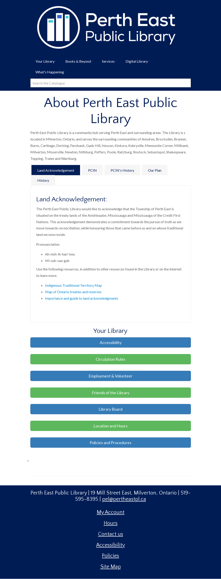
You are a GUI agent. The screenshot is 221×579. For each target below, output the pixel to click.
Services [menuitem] (107, 63)
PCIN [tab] (92, 170)
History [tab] (43, 180)
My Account (110, 512)
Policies (110, 556)
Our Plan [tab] (154, 170)
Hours (111, 523)
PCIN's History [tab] (122, 170)
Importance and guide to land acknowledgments (81, 298)
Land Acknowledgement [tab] (55, 170)
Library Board (110, 409)
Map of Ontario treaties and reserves (73, 292)
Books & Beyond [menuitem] (78, 63)
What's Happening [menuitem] (49, 73)
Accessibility (111, 342)
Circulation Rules (110, 359)
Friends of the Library (110, 392)
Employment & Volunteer (110, 375)
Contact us (110, 534)
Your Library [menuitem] (44, 63)
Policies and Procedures (110, 442)
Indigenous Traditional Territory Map (73, 285)
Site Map (110, 567)
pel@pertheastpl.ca (124, 499)
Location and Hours (110, 425)
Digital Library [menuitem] (136, 63)
